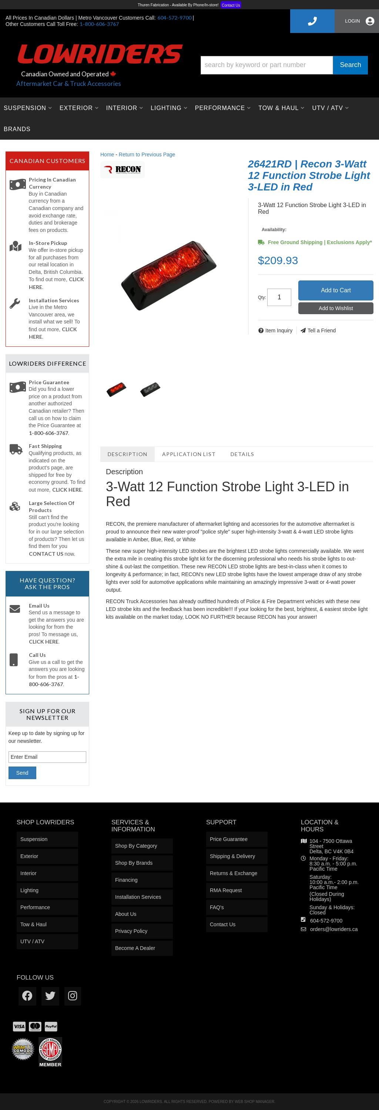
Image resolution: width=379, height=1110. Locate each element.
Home (107, 154)
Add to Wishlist (336, 308)
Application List (189, 454)
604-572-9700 (326, 921)
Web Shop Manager (254, 1102)
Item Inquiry (278, 330)
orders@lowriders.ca (334, 929)
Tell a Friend (322, 330)
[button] (284, 65)
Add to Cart (336, 290)
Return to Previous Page (147, 154)
